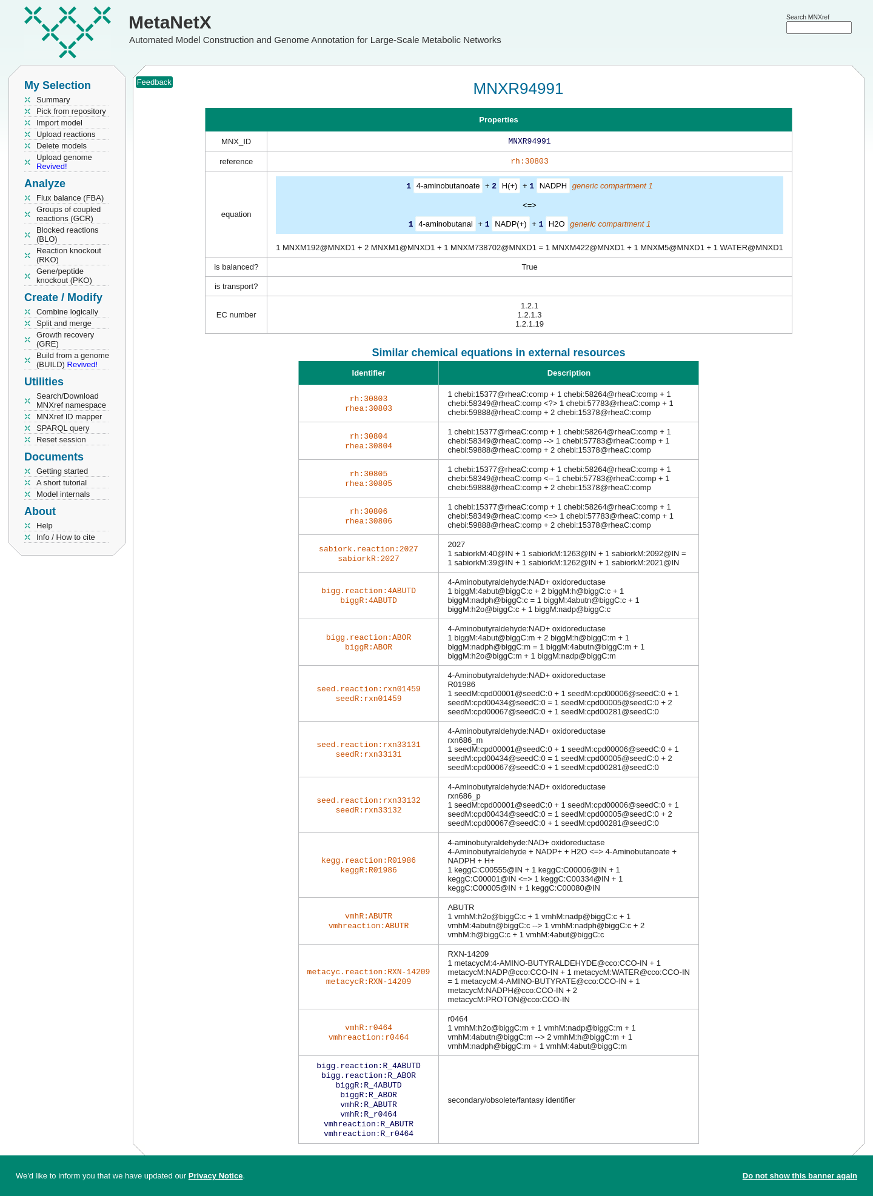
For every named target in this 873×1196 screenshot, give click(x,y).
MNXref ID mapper (69, 416)
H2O (557, 225)
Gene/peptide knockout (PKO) (64, 276)
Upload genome (64, 162)
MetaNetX (170, 22)
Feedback (154, 82)
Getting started (62, 471)
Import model (59, 122)
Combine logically (67, 311)
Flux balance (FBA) (70, 197)
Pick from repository (71, 111)
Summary (53, 99)
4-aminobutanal (445, 225)
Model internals (63, 494)
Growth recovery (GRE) (65, 339)
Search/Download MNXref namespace (71, 400)
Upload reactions (66, 134)
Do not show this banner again (800, 1175)
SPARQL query (62, 428)
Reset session (61, 439)
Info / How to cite (65, 537)
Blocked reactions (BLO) (67, 234)
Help (44, 525)
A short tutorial (61, 482)
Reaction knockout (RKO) (68, 255)
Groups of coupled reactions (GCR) (68, 214)
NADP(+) (510, 225)
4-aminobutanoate (448, 188)
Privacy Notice (216, 1175)
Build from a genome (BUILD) (72, 360)
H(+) (510, 188)
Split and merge (64, 323)
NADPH (553, 188)
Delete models (61, 145)
